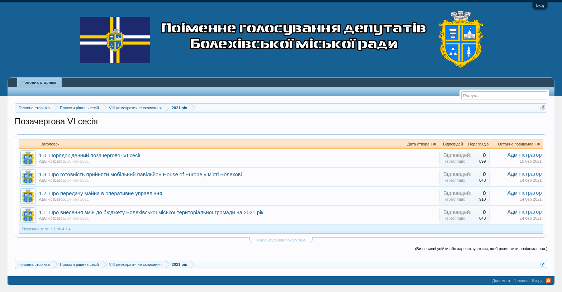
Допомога (501, 280)
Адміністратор (52, 161)
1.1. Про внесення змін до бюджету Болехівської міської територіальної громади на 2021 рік (151, 212)
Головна (521, 280)
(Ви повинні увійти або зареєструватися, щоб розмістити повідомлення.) (481, 248)
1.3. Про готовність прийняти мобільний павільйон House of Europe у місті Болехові (140, 174)
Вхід (540, 5)
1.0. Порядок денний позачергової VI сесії (89, 155)
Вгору (537, 280)
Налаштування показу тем (281, 240)
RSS (548, 280)
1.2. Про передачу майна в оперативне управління (100, 193)
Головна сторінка (39, 82)
